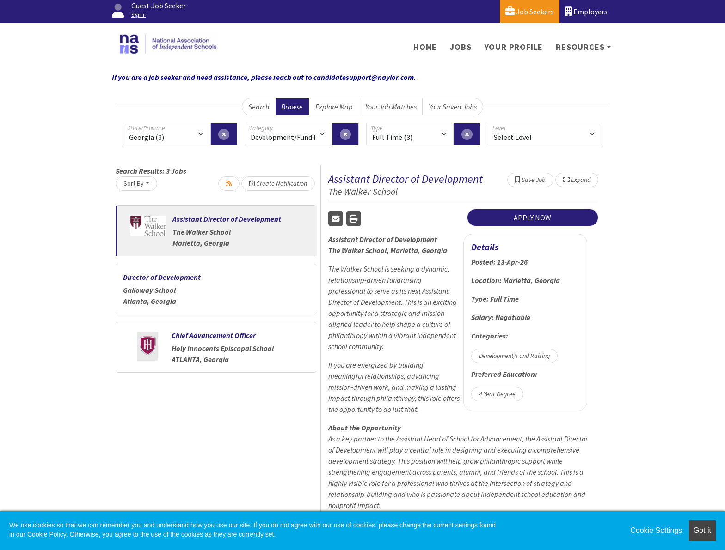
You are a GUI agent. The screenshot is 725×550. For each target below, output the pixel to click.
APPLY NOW (532, 217)
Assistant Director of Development (226, 219)
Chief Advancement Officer (214, 335)
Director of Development (162, 277)
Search (258, 106)
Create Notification (278, 183)
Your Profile (514, 47)
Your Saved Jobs (453, 106)
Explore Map (334, 106)
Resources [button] (580, 47)
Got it (702, 530)
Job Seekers (529, 11)
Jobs (460, 47)
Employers (586, 11)
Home (425, 47)
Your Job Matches (391, 106)
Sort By (133, 183)
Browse (292, 106)
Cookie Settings (656, 530)
